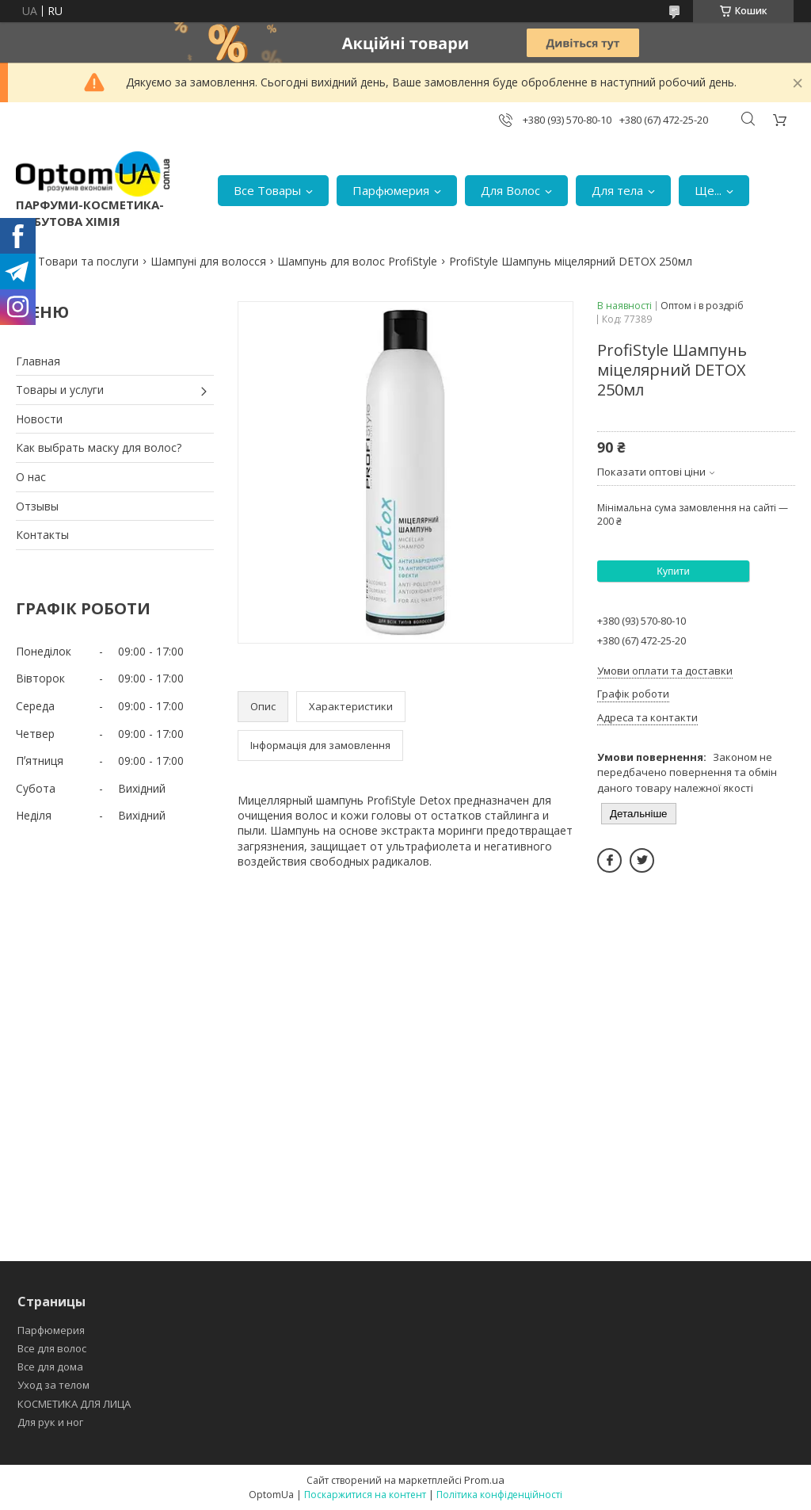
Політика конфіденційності (499, 1494)
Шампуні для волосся (208, 261)
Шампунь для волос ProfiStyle (357, 261)
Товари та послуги (88, 261)
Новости (39, 418)
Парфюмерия (390, 190)
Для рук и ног (50, 1422)
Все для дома (50, 1366)
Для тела (617, 190)
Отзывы (37, 506)
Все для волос (51, 1348)
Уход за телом (53, 1385)
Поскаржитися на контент (365, 1494)
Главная (38, 361)
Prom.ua (484, 1480)
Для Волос (510, 190)
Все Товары (267, 190)
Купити (673, 571)
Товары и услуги (60, 389)
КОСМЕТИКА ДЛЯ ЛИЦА (74, 1404)
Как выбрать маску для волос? (98, 447)
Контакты (42, 534)
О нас (31, 476)
